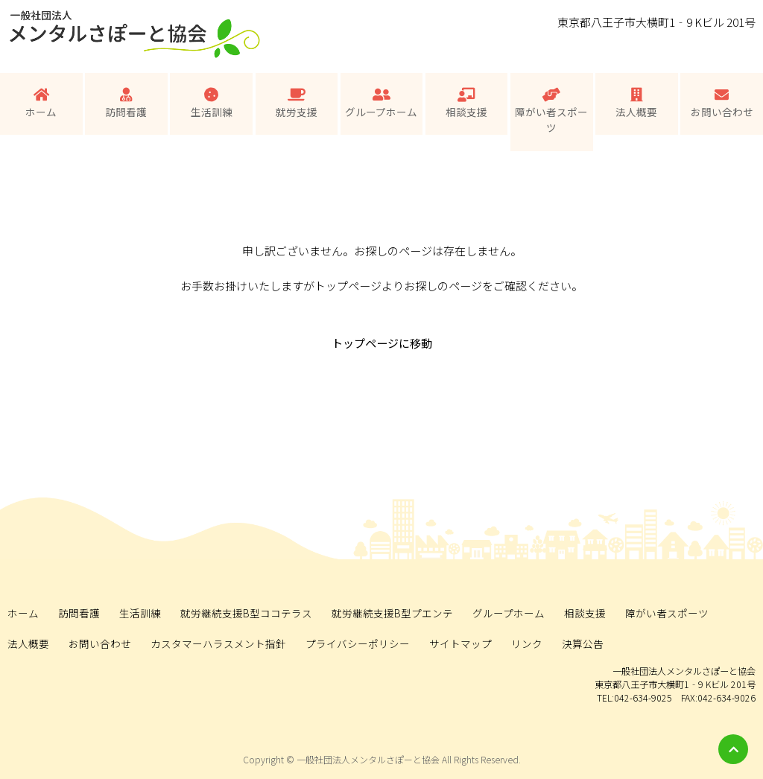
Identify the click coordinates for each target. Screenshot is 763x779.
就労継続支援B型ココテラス (246, 612)
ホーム (41, 103)
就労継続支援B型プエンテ (392, 612)
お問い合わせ (722, 103)
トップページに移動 (382, 343)
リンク (526, 643)
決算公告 (583, 643)
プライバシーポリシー (357, 643)
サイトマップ (460, 643)
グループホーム (381, 103)
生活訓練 (211, 103)
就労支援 (296, 103)
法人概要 (636, 103)
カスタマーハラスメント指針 (218, 643)
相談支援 (466, 103)
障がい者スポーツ (551, 111)
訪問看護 (126, 103)
